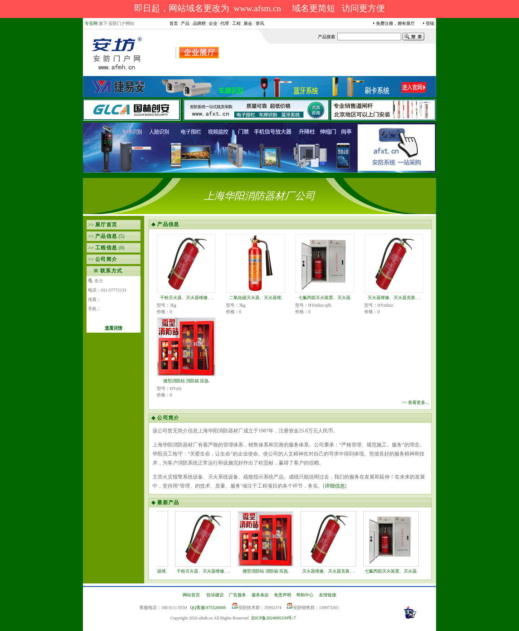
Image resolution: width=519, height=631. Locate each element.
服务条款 (260, 594)
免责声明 (282, 594)
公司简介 (106, 259)
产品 (185, 23)
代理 (224, 23)
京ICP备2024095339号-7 (273, 618)
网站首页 (191, 594)
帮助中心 (305, 594)
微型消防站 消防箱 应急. (186, 380)
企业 (213, 23)
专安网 (91, 23)
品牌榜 (199, 23)
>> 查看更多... (415, 402)
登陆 (430, 23)
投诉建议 (215, 594)
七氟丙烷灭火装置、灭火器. (324, 297)
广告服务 (237, 594)
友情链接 (327, 594)
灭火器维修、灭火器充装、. (394, 297)
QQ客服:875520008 (208, 607)
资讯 (260, 23)
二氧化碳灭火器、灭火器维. (255, 297)
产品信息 (106, 236)
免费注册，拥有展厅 (395, 23)
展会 (248, 23)
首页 (173, 23)
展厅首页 (106, 224)
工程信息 (106, 247)
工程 (236, 23)
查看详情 (113, 327)
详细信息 (335, 486)
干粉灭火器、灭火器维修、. (186, 297)
